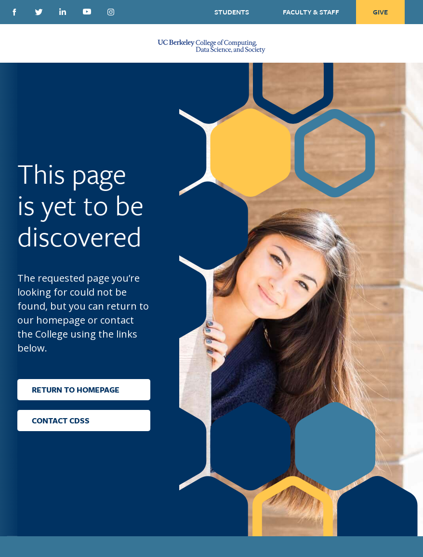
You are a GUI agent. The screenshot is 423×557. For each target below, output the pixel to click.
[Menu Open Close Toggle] (17, 43)
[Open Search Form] (405, 43)
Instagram (111, 12)
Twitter (38, 12)
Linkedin (62, 11)
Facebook (14, 12)
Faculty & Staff (311, 12)
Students (231, 12)
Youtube (86, 11)
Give (380, 12)
